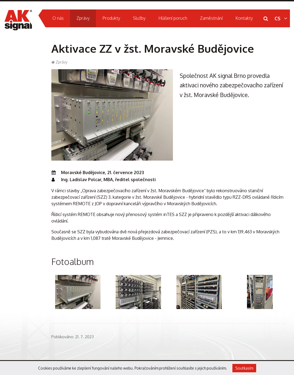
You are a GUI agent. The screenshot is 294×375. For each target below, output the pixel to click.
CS (281, 18)
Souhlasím (244, 368)
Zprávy (62, 62)
